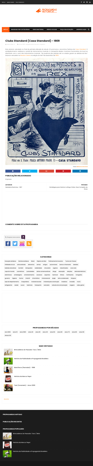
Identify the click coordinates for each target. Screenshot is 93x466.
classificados (64, 268)
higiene (14, 278)
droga (54, 271)
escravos (39, 275)
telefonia (29, 285)
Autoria (6, 399)
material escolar (36, 281)
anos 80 (74, 332)
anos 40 (45, 332)
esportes (47, 275)
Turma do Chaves (70, 261)
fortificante (69, 275)
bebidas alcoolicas (10, 268)
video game (80, 285)
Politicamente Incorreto (56, 261)
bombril (21, 268)
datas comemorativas (43, 271)
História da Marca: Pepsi (22, 376)
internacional (46, 278)
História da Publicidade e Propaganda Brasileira (31, 359)
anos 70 (67, 332)
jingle (54, 278)
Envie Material (38, 29)
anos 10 (15, 332)
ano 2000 (8, 332)
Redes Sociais (52, 29)
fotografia (79, 275)
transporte (38, 285)
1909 (57, 55)
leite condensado (63, 278)
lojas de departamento (12, 281)
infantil (28, 278)
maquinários (25, 281)
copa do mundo (9, 271)
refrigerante (8, 285)
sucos (22, 285)
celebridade (38, 268)
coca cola (73, 268)
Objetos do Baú (41, 261)
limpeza (73, 278)
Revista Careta (25, 55)
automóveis (53, 264)
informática (35, 278)
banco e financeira (65, 264)
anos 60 (59, 332)
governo (7, 278)
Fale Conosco (20, 2)
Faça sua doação (66, 29)
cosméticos (20, 271)
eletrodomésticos (80, 271)
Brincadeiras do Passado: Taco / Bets (27, 350)
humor (21, 278)
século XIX (8, 335)
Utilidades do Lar (10, 264)
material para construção (51, 281)
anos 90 (81, 332)
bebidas (75, 264)
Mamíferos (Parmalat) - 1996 (24, 367)
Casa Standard (80, 49)
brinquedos (29, 268)
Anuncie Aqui (81, 29)
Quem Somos (10, 2)
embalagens (18, 275)
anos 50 (52, 332)
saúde (16, 285)
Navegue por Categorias (20, 29)
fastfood (55, 275)
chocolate (47, 268)
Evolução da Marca (10, 261)
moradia (72, 281)
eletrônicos (8, 275)
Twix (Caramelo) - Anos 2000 (24, 385)
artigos (45, 264)
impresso (42, 44)
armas (39, 264)
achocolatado (21, 264)
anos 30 (38, 332)
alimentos (31, 264)
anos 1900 (22, 44)
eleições (69, 271)
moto (78, 281)
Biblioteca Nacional (82, 166)
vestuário (46, 285)
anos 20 (30, 332)
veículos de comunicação (59, 285)
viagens (72, 285)
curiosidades (30, 271)
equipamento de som (32, 44)
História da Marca (23, 261)
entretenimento (29, 275)
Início (3, 2)
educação (62, 271)
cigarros (55, 268)
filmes (62, 275)
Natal (32, 261)
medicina (64, 281)
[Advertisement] (46, 20)
